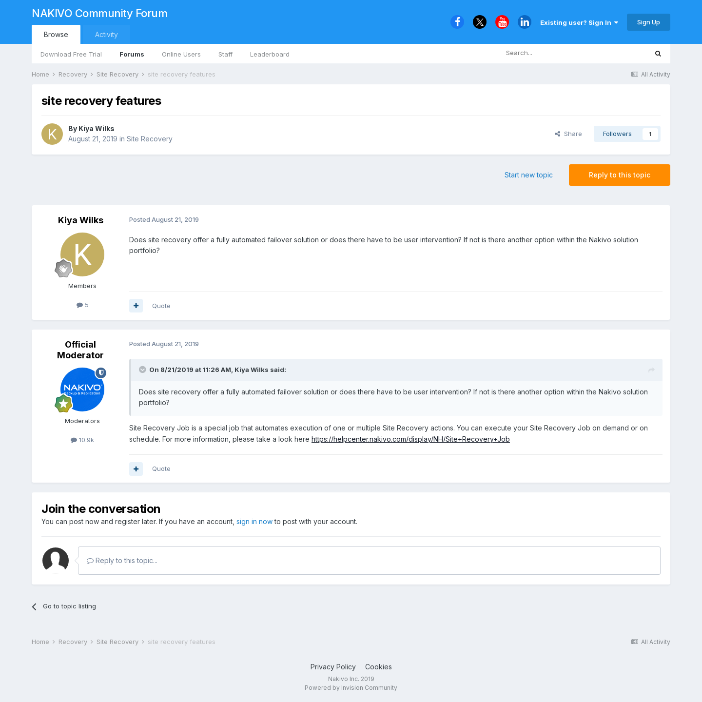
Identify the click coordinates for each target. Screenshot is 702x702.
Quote (161, 306)
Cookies (378, 667)
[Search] (548, 53)
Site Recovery (150, 139)
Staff (225, 54)
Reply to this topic (619, 175)
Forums (131, 54)
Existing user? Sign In (579, 22)
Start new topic (529, 175)
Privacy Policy (333, 667)
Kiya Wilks (96, 128)
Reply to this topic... (122, 560)
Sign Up (648, 22)
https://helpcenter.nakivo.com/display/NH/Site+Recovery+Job (411, 439)
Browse (56, 34)
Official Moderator (80, 349)
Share (568, 133)
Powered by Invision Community (351, 687)
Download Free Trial (71, 54)
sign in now (254, 521)
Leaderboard (270, 54)
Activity (106, 34)
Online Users (181, 54)
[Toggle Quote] (143, 369)
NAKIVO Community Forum (99, 13)
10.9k (82, 440)
